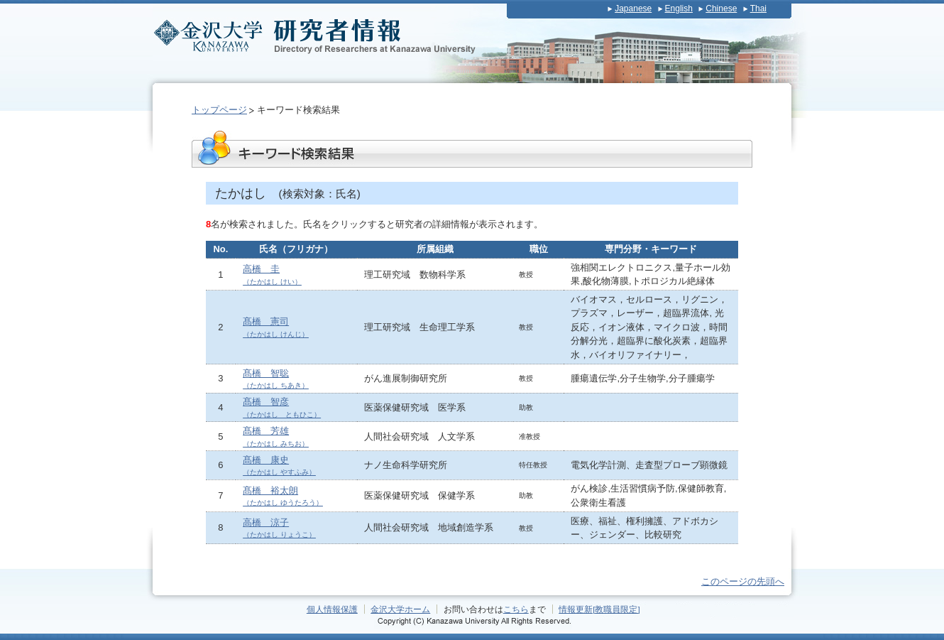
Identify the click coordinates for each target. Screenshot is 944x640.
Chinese (721, 8)
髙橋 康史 (279, 466)
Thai (758, 8)
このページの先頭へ (742, 581)
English (679, 8)
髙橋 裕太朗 (283, 496)
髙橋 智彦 (282, 407)
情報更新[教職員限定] (599, 609)
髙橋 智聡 (276, 379)
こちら (516, 609)
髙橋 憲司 (276, 327)
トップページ (219, 109)
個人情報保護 (332, 609)
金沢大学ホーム (400, 609)
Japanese (633, 8)
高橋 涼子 (279, 528)
